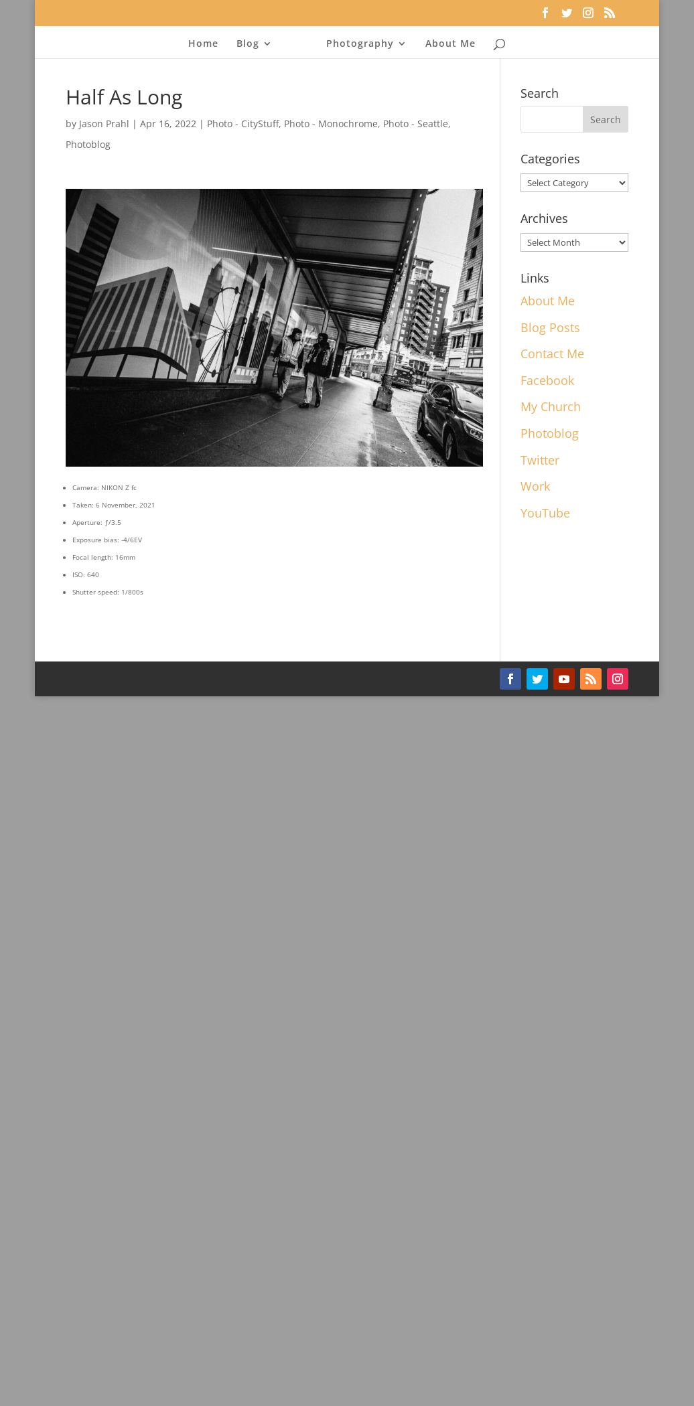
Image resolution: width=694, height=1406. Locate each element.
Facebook (547, 380)
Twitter (539, 460)
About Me (450, 42)
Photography (360, 42)
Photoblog (88, 144)
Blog (247, 42)
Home (203, 42)
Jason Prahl (104, 123)
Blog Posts (550, 327)
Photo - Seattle (415, 123)
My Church (550, 406)
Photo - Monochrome (331, 123)
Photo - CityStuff (243, 123)
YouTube (545, 513)
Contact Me (552, 353)
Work (535, 486)
